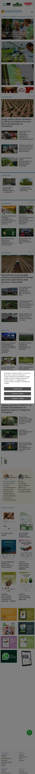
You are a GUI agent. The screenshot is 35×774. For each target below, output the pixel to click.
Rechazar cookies (17, 393)
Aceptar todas (17, 389)
